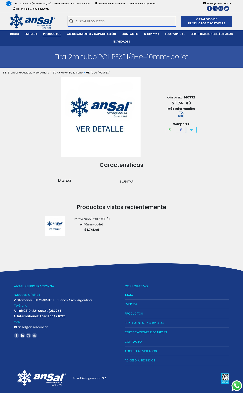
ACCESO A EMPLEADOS (141, 351)
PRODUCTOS (134, 313)
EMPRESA (131, 304)
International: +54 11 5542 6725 (40, 316)
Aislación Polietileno (70, 72)
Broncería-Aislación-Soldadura (28, 72)
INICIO (129, 295)
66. (5, 72)
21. (54, 72)
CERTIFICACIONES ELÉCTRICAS (146, 332)
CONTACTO (133, 341)
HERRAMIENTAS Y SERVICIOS (144, 323)
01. (88, 72)
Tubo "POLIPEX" (100, 72)
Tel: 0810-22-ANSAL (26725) (37, 311)
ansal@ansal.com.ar (31, 327)
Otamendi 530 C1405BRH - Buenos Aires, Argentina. (53, 300)
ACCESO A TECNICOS (140, 360)
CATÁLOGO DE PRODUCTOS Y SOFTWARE (206, 21)
